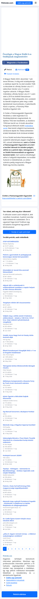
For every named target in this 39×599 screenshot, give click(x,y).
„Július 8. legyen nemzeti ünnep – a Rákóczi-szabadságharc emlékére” (19, 541)
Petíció (8, 69)
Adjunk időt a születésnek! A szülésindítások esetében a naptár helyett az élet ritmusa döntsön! (19, 293)
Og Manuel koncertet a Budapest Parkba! (18, 418)
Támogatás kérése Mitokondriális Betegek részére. (19, 373)
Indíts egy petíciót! (24, 3)
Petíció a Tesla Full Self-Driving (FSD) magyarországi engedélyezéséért (16, 493)
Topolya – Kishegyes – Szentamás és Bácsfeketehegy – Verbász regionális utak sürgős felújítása (18, 477)
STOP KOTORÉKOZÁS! (11, 248)
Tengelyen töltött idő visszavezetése (16, 309)
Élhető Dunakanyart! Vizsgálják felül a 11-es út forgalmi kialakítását (19, 358)
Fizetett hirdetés (11, 74)
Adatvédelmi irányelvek (15, 586)
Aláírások (22, 69)
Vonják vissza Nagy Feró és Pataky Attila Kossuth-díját (18, 342)
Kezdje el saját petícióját (19, 238)
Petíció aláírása (19, 208)
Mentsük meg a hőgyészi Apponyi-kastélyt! (19, 431)
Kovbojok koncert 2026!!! (12, 461)
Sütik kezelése (11, 589)
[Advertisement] (19, 30)
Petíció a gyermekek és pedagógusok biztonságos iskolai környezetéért (17, 262)
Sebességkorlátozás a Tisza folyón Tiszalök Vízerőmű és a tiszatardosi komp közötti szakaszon (19, 446)
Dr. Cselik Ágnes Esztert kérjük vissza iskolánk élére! (17, 526)
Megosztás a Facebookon (15, 62)
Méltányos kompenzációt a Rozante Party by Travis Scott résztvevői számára (18, 388)
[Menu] (35, 3)
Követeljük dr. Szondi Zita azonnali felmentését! (16, 277)
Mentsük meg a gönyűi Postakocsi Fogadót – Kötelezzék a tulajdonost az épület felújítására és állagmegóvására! (19, 509)
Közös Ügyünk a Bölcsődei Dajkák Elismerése (15, 403)
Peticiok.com (7, 3)
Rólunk (9, 591)
